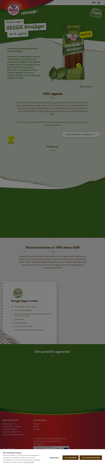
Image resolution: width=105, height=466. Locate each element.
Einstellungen (54, 457)
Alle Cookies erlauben (91, 457)
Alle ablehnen (70, 457)
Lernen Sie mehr (29, 462)
